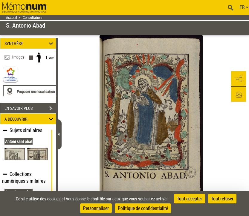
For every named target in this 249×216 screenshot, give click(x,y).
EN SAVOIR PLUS (30, 108)
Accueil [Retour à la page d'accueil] (11, 17)
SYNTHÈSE (29, 43)
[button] (238, 79)
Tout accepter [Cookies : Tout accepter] (189, 198)
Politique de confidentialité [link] (143, 208)
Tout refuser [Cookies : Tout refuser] (222, 198)
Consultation (32, 17)
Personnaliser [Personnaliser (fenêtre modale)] (96, 208)
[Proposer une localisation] (31, 90)
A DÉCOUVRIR (29, 119)
